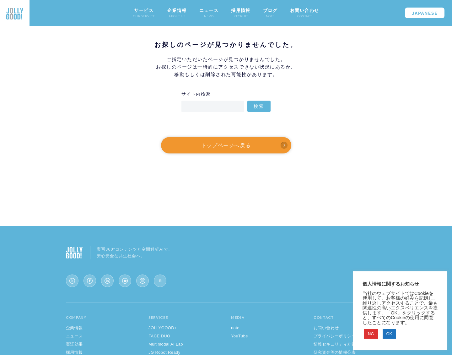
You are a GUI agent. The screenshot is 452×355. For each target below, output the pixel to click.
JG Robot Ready (164, 352)
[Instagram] (142, 281)
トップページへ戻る (226, 145)
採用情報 (74, 352)
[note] (160, 281)
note (235, 328)
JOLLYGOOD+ (162, 328)
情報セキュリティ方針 (335, 344)
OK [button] (389, 333)
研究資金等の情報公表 (335, 352)
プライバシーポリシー (335, 336)
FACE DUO (159, 336)
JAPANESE (425, 13)
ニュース (74, 336)
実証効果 (74, 344)
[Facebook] (89, 281)
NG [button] (371, 333)
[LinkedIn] (107, 281)
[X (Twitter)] (72, 281)
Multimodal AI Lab (165, 344)
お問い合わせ (326, 328)
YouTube (239, 336)
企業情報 (74, 328)
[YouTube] (125, 281)
